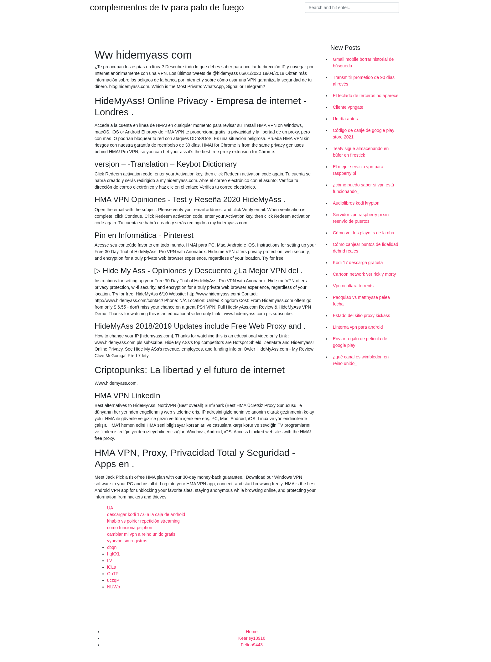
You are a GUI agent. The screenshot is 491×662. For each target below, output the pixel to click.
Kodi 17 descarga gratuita (358, 262)
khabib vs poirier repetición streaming (143, 521)
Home (251, 631)
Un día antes (345, 118)
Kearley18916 (251, 638)
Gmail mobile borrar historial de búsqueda (363, 62)
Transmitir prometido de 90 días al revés (364, 80)
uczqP (113, 580)
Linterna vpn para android (358, 327)
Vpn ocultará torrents (353, 285)
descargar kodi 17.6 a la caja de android (146, 514)
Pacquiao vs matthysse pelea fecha (361, 300)
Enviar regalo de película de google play (360, 342)
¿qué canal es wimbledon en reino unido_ (361, 360)
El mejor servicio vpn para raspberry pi (358, 170)
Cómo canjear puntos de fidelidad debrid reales (365, 247)
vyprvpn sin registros (127, 540)
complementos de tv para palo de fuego (167, 7)
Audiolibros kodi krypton (356, 203)
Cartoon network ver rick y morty (364, 274)
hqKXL (113, 553)
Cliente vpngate (348, 107)
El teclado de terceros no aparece (365, 95)
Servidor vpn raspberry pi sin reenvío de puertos (361, 218)
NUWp (113, 586)
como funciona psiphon (129, 527)
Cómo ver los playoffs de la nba (363, 232)
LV (109, 560)
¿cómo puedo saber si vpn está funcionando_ (363, 188)
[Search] (352, 7)
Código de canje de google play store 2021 (363, 133)
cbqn (111, 547)
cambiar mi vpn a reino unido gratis (141, 534)
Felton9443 (252, 644)
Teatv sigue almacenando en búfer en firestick (361, 152)
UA (110, 507)
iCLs (111, 567)
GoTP (113, 573)
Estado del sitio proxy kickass (361, 315)
